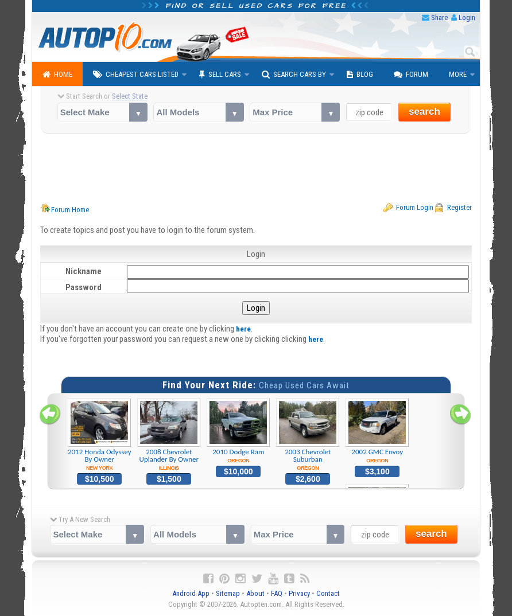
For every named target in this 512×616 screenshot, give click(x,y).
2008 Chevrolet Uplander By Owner (169, 434)
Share (439, 17)
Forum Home (70, 209)
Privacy (299, 593)
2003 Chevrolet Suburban (308, 434)
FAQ (276, 593)
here (243, 329)
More (458, 74)
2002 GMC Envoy (377, 431)
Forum (411, 74)
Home (57, 74)
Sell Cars (220, 74)
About (255, 593)
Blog (360, 74)
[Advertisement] (256, 168)
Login (467, 17)
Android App (191, 593)
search (424, 111)
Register (459, 207)
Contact (328, 593)
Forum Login (414, 207)
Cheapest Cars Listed (136, 74)
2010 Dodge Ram (238, 431)
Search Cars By (294, 74)
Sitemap (228, 593)
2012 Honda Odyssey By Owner (99, 434)
